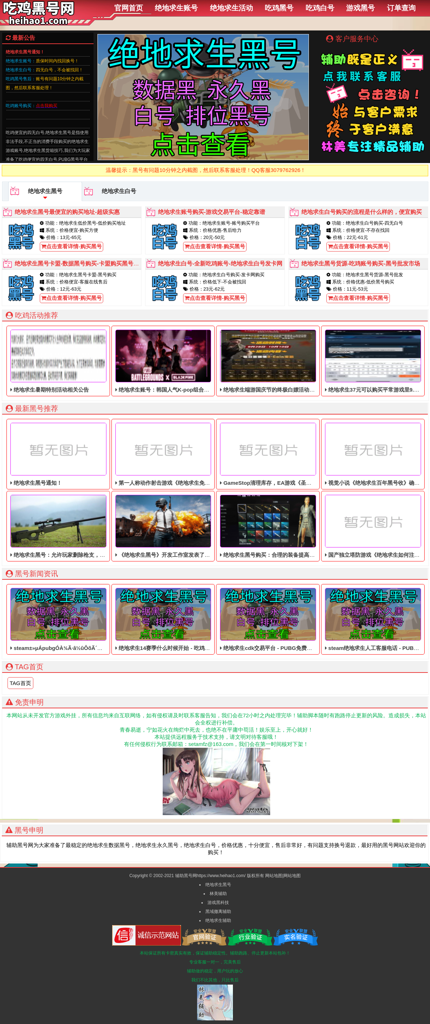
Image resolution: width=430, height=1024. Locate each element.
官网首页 (128, 8)
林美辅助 (218, 893)
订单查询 (401, 8)
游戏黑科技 (218, 902)
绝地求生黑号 (36, 194)
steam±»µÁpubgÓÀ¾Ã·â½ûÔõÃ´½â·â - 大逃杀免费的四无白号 (89, 619)
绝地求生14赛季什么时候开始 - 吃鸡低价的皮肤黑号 (178, 619)
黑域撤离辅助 (218, 911)
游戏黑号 (360, 8)
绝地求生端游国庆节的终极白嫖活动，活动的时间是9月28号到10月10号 (307, 361)
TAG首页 (20, 683)
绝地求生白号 (110, 191)
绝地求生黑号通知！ (58, 454)
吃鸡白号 (320, 8)
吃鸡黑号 (279, 8)
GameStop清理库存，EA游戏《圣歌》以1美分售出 (283, 454)
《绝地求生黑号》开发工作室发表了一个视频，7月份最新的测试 (193, 526)
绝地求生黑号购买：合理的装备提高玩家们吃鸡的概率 (286, 526)
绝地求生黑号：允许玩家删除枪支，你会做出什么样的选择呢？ (87, 526)
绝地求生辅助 (218, 920)
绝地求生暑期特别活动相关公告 (58, 361)
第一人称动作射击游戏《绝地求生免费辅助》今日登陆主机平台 (192, 454)
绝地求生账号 (176, 8)
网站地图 (273, 875)
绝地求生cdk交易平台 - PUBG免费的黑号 (271, 619)
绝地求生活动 (231, 8)
